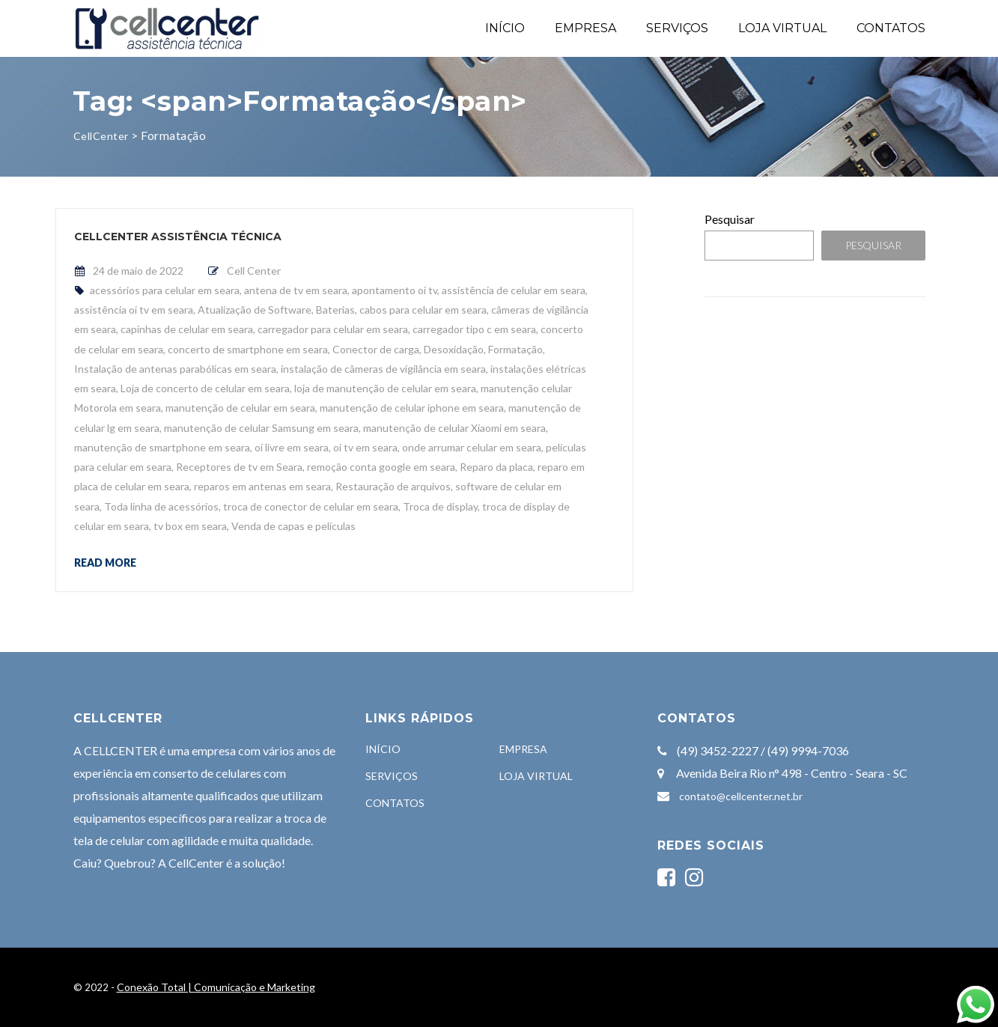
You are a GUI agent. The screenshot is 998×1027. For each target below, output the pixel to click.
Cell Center (254, 270)
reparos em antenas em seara (262, 486)
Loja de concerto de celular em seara (205, 388)
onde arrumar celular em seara (471, 447)
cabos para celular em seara (423, 309)
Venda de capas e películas (293, 525)
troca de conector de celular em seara (310, 506)
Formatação (515, 349)
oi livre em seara (292, 447)
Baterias (335, 309)
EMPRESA (585, 28)
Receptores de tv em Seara (239, 466)
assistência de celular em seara (513, 290)
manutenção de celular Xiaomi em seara (454, 427)
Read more (105, 562)
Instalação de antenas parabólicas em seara (175, 368)
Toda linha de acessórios (161, 506)
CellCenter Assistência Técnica (178, 236)
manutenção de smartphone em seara (162, 447)
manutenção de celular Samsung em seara (261, 427)
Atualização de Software (254, 309)
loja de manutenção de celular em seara (385, 388)
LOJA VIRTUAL (782, 28)
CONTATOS (890, 28)
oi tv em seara (365, 447)
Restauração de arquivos (393, 486)
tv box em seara (190, 525)
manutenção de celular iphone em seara (412, 407)
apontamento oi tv (394, 290)
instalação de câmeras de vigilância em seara (383, 368)
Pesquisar (730, 219)
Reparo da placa (496, 466)
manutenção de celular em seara (240, 407)
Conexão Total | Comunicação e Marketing (216, 987)
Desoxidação (454, 349)
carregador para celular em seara (333, 329)
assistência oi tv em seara (133, 309)
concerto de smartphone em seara (248, 349)
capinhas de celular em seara (187, 329)
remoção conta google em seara (381, 466)
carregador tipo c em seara (474, 329)
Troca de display (440, 506)
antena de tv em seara (295, 290)
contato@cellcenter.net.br (741, 796)
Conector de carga (375, 349)
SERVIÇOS (677, 28)
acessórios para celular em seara (165, 290)
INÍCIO (505, 28)
